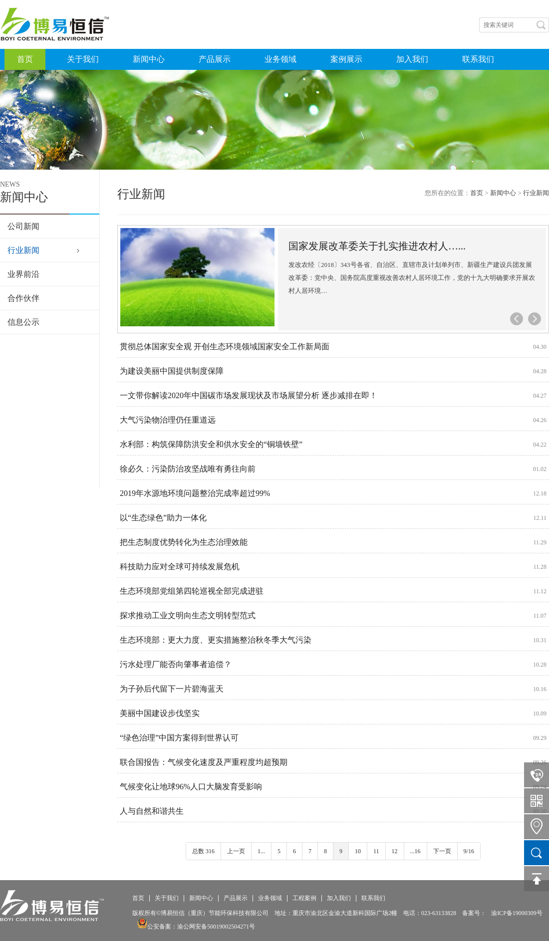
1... (261, 851)
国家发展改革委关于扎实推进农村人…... (377, 245)
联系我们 (478, 59)
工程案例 (304, 898)
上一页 (236, 851)
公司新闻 (23, 226)
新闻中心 (149, 59)
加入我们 (412, 59)
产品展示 (215, 59)
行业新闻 (23, 250)
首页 (25, 59)
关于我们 (83, 59)
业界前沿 (23, 274)
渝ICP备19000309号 (517, 913)
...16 (415, 851)
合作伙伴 (23, 298)
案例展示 (346, 59)
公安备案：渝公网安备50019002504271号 (196, 926)
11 (376, 851)
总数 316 (203, 851)
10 (358, 851)
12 (395, 851)
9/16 (469, 851)
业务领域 (280, 59)
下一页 (442, 851)
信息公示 (23, 322)
